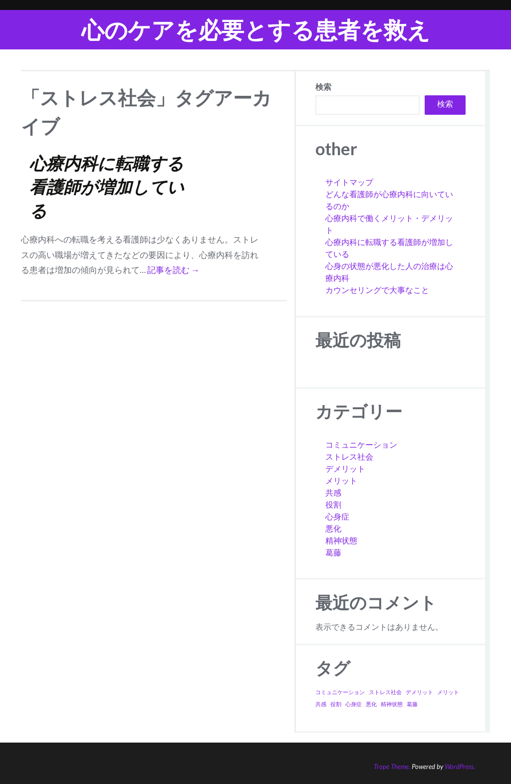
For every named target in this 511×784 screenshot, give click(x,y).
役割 (333, 504)
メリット (341, 480)
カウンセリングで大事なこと (377, 289)
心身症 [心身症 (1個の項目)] (353, 704)
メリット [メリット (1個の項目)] (448, 692)
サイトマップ (349, 182)
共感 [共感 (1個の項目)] (320, 704)
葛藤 (333, 552)
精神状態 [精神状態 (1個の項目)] (392, 704)
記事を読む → (173, 269)
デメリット (345, 468)
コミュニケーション (361, 444)
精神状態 (341, 540)
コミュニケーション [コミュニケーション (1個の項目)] (340, 692)
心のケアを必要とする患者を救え (255, 29)
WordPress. (460, 767)
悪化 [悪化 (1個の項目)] (371, 704)
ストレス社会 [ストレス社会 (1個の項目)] (385, 692)
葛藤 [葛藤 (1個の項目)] (412, 704)
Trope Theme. (392, 767)
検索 (323, 86)
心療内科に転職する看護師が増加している (106, 187)
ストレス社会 (349, 456)
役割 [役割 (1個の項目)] (335, 704)
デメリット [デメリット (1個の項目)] (419, 692)
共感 (333, 492)
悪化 (333, 528)
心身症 (337, 516)
